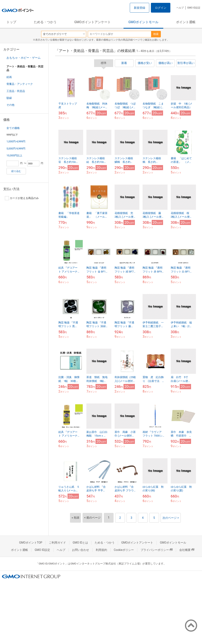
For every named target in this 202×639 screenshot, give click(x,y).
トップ (11, 22)
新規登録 (139, 7)
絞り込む (16, 171)
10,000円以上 (14, 155)
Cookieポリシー (124, 549)
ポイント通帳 (186, 22)
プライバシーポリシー (157, 549)
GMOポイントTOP (30, 542)
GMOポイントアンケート (92, 22)
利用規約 (101, 549)
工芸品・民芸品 (15, 91)
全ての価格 (13, 128)
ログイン (160, 7)
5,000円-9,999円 (15, 148)
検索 (156, 34)
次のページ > (170, 517)
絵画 (9, 77)
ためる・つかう (45, 22)
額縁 (9, 97)
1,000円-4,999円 (15, 141)
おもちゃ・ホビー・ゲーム (23, 57)
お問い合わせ (80, 549)
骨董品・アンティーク (19, 83)
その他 (10, 104)
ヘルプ (180, 7)
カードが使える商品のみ (22, 198)
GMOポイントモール (143, 22)
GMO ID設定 (193, 7)
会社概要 (186, 549)
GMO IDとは (80, 542)
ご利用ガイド (57, 542)
